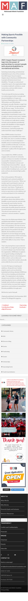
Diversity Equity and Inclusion (10, 509)
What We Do (5, 500)
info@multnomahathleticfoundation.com (13, 566)
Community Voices (8, 331)
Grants (5, 356)
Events (5, 346)
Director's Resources (7, 513)
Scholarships (6, 361)
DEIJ (4, 336)
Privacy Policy (5, 590)
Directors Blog (7, 341)
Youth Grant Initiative (9, 372)
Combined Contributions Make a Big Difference (7, 307)
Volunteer (4, 540)
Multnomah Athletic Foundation (14, 11)
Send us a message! (7, 562)
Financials (4, 531)
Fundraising (6, 351)
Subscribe (4, 548)
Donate (3, 544)
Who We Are (5, 505)
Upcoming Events (8, 366)
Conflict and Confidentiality (9, 527)
